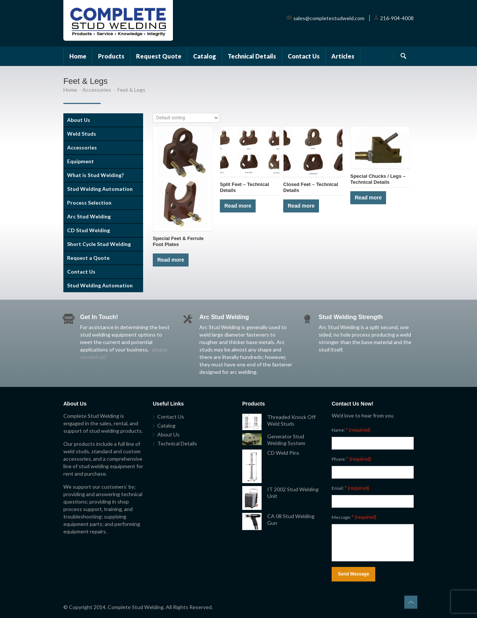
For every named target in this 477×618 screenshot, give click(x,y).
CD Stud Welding (88, 230)
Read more (170, 260)
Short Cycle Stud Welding (99, 244)
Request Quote (158, 56)
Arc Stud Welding (89, 216)
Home (77, 56)
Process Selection (89, 202)
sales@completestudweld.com (328, 18)
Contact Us (304, 56)
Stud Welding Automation (100, 189)
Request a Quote (88, 258)
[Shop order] (186, 118)
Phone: (351, 459)
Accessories (96, 89)
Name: (351, 430)
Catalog (204, 56)
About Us (78, 120)
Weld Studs (81, 133)
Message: (354, 517)
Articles (342, 56)
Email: (350, 488)
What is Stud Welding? (95, 175)
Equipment (80, 161)
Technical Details (252, 56)
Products (111, 56)
